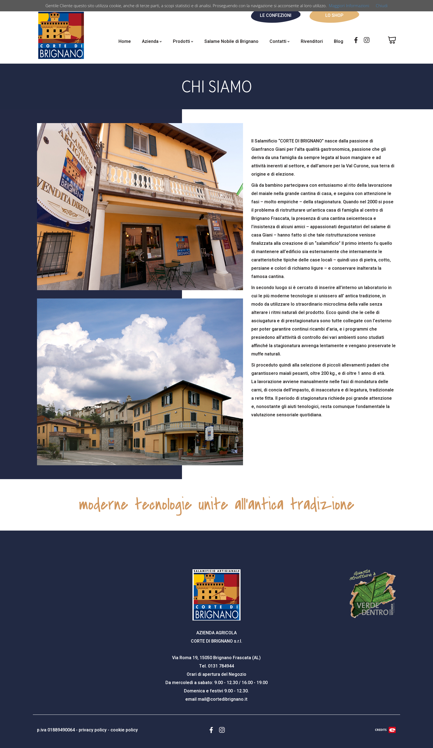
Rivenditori (312, 41)
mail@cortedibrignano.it (222, 699)
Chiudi (382, 5)
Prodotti (183, 41)
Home (124, 41)
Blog (338, 41)
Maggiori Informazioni (349, 5)
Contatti (280, 41)
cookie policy (124, 730)
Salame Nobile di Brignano (231, 41)
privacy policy (93, 730)
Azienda (152, 41)
